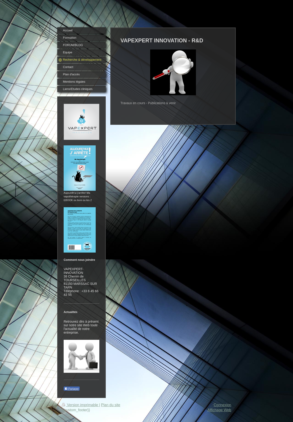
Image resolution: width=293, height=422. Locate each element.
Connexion (222, 405)
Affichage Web (219, 410)
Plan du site (110, 405)
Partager (72, 388)
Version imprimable (80, 405)
